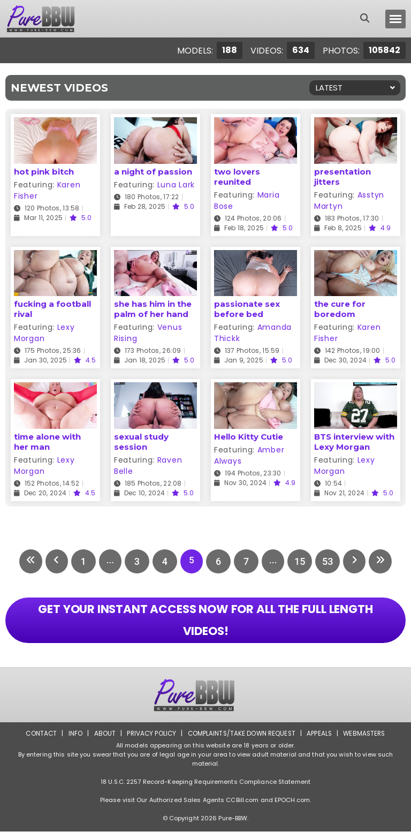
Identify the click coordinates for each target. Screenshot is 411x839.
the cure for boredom (340, 309)
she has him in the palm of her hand (153, 309)
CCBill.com (242, 807)
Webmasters (367, 740)
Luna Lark (176, 184)
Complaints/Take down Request (241, 740)
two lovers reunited (237, 177)
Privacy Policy (149, 740)
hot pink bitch (44, 172)
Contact (38, 740)
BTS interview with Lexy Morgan (354, 442)
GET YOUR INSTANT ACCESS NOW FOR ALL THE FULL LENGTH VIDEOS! (205, 624)
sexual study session (141, 442)
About (102, 740)
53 (330, 561)
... (108, 561)
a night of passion (153, 172)
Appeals (321, 740)
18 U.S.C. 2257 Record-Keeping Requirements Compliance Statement (205, 789)
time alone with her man (47, 442)
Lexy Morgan (44, 333)
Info (72, 740)
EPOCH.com (292, 807)
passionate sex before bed (247, 309)
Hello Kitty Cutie (248, 437)
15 (303, 561)
